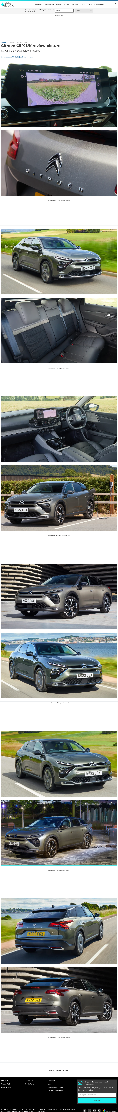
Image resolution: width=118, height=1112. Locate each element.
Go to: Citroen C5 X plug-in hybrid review (17, 57)
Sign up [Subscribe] (97, 1100)
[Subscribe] (97, 1095)
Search (116, 4)
